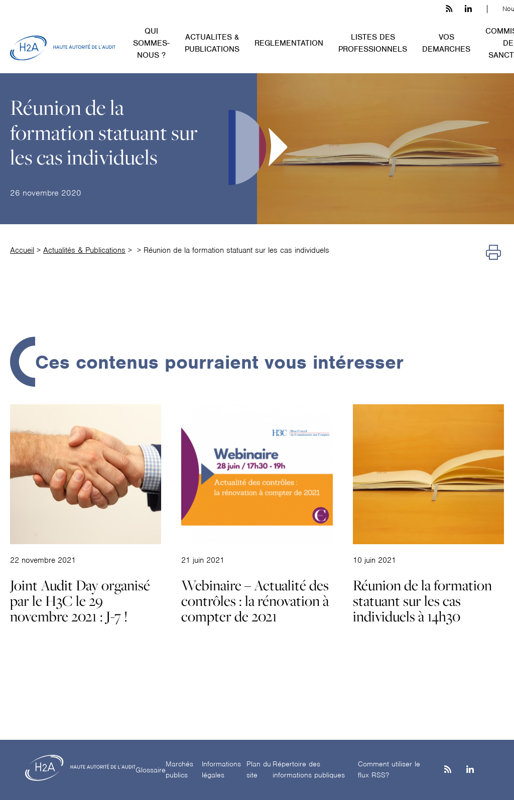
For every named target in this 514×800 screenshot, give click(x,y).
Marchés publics (179, 769)
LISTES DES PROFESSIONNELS (372, 43)
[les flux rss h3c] (449, 9)
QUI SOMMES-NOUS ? (151, 43)
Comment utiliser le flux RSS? (389, 769)
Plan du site (258, 769)
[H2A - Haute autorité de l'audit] (62, 48)
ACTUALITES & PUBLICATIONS (212, 43)
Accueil (22, 250)
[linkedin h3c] (468, 9)
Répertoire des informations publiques (309, 769)
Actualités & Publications (84, 250)
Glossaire (151, 769)
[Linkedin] (470, 770)
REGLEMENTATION (288, 43)
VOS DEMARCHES (446, 43)
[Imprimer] (493, 252)
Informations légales (221, 769)
